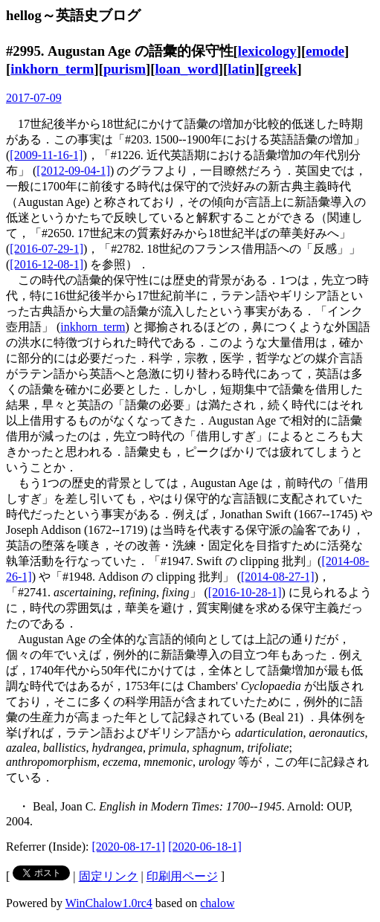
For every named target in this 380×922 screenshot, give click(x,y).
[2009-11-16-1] (46, 155)
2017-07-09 (34, 97)
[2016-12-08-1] (46, 264)
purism (124, 69)
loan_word (187, 69)
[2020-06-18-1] (205, 846)
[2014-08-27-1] (278, 576)
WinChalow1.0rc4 (108, 903)
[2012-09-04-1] (73, 170)
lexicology (267, 51)
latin (241, 69)
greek (280, 69)
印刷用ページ (182, 876)
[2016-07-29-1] (46, 248)
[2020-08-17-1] (129, 846)
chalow (217, 903)
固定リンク (108, 876)
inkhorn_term (52, 69)
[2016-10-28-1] (245, 592)
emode (325, 51)
